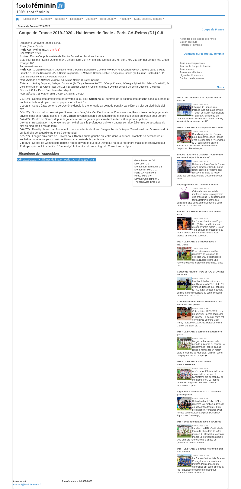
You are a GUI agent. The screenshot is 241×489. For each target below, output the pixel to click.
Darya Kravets (113, 83)
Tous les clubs (187, 69)
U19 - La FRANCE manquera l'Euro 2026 (200, 127)
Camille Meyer (43, 69)
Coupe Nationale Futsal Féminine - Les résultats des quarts (199, 303)
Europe (45, 18)
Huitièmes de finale (50, 159)
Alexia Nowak (106, 69)
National (60, 18)
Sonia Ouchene (51, 59)
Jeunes (90, 18)
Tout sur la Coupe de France (195, 66)
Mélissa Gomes (101, 59)
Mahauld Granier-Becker (96, 73)
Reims (37, 49)
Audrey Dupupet (41, 83)
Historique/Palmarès (191, 44)
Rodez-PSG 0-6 (143, 175)
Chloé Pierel (73, 59)
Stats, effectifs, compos (148, 18)
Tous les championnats (192, 63)
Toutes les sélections (191, 72)
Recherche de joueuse (192, 78)
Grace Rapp (49, 86)
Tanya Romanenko (87, 83)
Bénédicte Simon (29, 86)
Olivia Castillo (91, 80)
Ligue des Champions (191, 75)
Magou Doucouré (63, 83)
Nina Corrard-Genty (128, 69)
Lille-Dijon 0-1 (141, 163)
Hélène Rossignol (41, 73)
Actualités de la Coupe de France (198, 38)
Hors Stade (107, 18)
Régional (75, 18)
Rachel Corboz (75, 93)
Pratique (124, 18)
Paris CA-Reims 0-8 (145, 172)
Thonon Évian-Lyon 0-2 (147, 181)
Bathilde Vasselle (50, 80)
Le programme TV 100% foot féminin (198, 184)
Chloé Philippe (98, 86)
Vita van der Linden (144, 59)
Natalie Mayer (72, 80)
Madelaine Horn (63, 69)
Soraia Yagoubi (67, 73)
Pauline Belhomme (85, 69)
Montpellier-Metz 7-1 (145, 169)
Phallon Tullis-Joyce (52, 93)
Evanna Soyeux (118, 86)
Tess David (155, 83)
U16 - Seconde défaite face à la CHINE (199, 421)
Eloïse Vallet (149, 69)
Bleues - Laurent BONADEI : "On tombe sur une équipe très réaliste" (200, 156)
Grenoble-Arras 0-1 (144, 160)
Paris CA (25, 49)
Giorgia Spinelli (133, 83)
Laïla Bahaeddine (29, 76)
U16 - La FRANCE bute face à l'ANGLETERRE (194, 363)
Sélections (29, 18)
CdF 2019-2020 (26, 159)
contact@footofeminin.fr (27, 484)
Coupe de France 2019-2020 (34, 26)
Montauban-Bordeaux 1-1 (148, 166)
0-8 (92, 159)
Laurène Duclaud (146, 73)
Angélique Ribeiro (122, 73)
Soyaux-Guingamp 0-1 (146, 178)
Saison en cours (188, 41)
